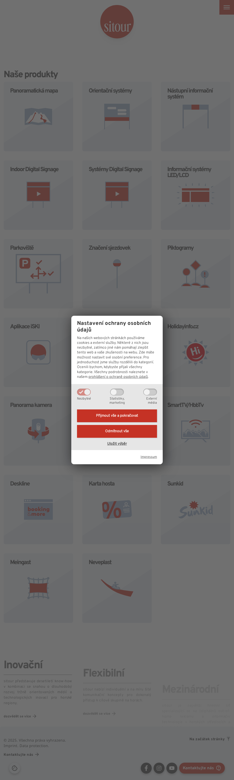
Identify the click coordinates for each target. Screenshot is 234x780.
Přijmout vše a (117, 416)
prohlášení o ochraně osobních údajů (118, 377)
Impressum (149, 457)
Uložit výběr (117, 444)
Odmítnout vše (117, 431)
